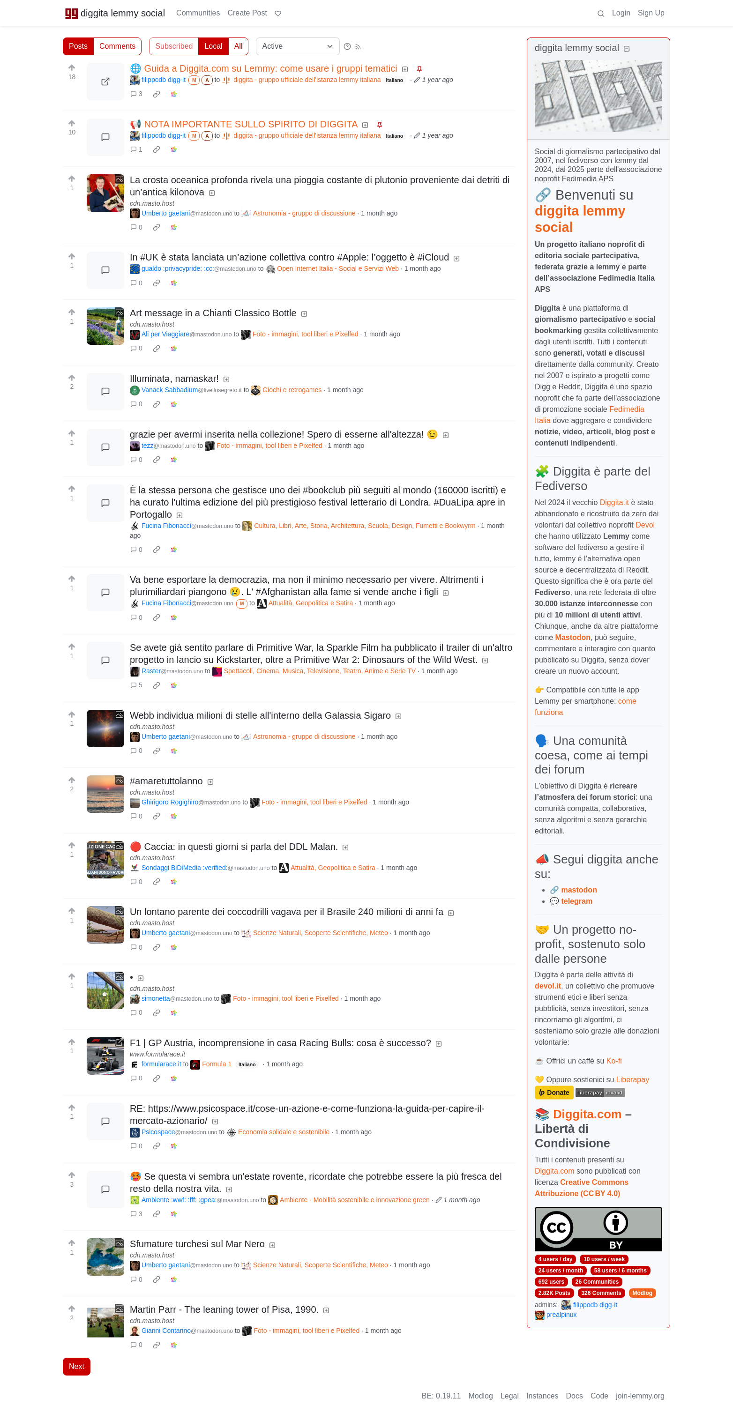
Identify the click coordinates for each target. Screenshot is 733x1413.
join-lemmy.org (640, 1396)
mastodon (579, 890)
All (238, 46)
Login (621, 13)
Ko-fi (614, 1061)
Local (213, 46)
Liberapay (632, 1080)
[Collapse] (626, 49)
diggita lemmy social (115, 13)
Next (76, 1366)
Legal (510, 1396)
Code (599, 1396)
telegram (576, 901)
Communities (198, 13)
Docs (574, 1396)
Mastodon (573, 637)
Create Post (247, 13)
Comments (117, 46)
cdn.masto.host (152, 203)
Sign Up (651, 13)
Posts (78, 46)
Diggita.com (587, 1114)
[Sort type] (298, 46)
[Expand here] (105, 193)
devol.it (548, 986)
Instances (542, 1396)
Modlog (642, 1293)
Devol (645, 525)
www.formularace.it (157, 1054)
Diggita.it (614, 502)
